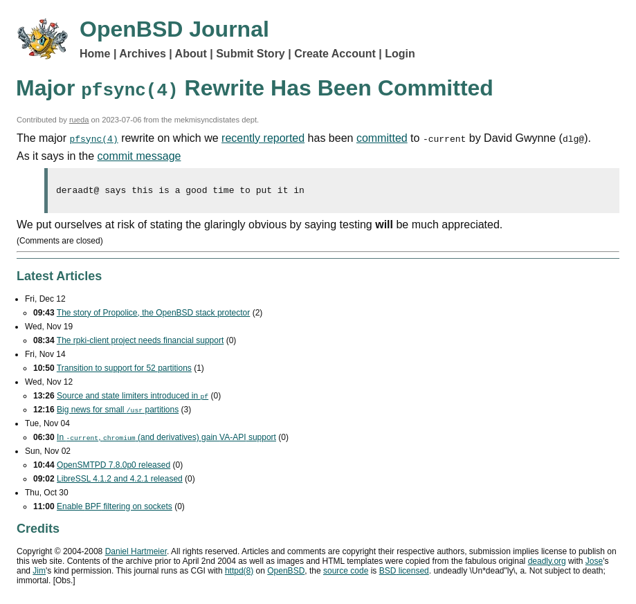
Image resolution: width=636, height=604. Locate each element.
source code (345, 573)
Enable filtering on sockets (114, 508)
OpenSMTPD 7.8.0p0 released (113, 467)
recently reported (263, 138)
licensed (404, 573)
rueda (79, 120)
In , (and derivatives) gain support (166, 439)
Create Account (335, 54)
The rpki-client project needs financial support (140, 342)
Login (400, 54)
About (191, 54)
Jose (594, 563)
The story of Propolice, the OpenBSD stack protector (153, 315)
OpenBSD (286, 573)
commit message (139, 156)
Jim (39, 573)
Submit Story (250, 54)
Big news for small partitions (118, 412)
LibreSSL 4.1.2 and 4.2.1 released (120, 481)
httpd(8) (239, 573)
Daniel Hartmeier (136, 553)
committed (382, 138)
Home (95, 54)
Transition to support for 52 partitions (124, 370)
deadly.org (547, 563)
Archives (142, 54)
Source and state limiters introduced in (132, 398)
